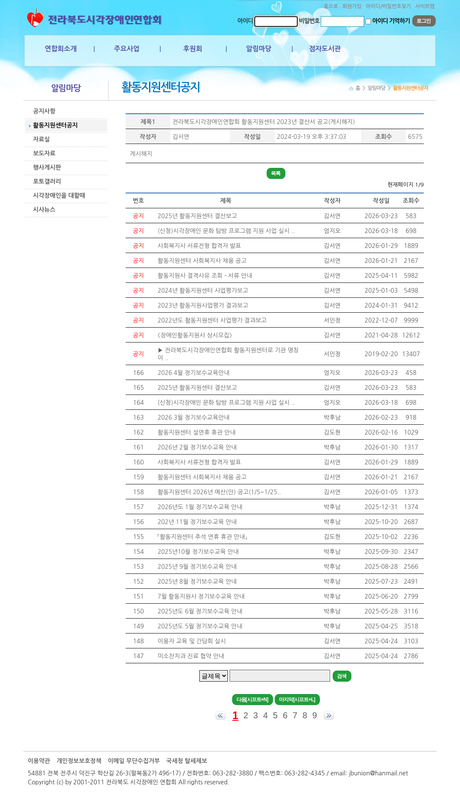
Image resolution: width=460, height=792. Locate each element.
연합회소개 (61, 49)
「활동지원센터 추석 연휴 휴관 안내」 (202, 537)
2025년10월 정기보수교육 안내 (198, 552)
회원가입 (352, 6)
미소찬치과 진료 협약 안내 (191, 656)
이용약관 (39, 761)
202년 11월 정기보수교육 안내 (197, 522)
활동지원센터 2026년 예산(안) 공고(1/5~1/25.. (219, 492)
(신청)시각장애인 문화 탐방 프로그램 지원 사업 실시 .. (226, 231)
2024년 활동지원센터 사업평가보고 (203, 291)
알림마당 (258, 49)
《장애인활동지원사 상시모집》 (195, 335)
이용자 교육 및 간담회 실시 (192, 641)
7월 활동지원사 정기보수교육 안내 (201, 596)
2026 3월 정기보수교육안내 (194, 417)
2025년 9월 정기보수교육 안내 (197, 567)
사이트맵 (424, 6)
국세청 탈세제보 (186, 761)
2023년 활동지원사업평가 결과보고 (203, 305)
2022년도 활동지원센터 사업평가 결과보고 (212, 320)
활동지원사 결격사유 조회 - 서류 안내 (205, 276)
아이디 (245, 21)
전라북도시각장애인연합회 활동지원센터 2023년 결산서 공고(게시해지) (263, 122)
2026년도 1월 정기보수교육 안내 (200, 507)
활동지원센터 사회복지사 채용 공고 (202, 261)
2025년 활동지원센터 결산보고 (197, 216)
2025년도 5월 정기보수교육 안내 (200, 626)
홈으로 (331, 6)
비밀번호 (309, 21)
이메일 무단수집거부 (134, 761)
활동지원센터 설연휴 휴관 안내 (197, 432)
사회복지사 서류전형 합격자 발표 (199, 246)
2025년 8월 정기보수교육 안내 (197, 582)
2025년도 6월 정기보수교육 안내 (200, 611)
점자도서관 (325, 49)
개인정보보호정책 (79, 761)
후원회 (192, 49)
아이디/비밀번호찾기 (388, 6)
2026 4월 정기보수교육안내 (194, 373)
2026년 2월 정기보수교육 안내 (197, 447)
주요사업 (126, 49)
